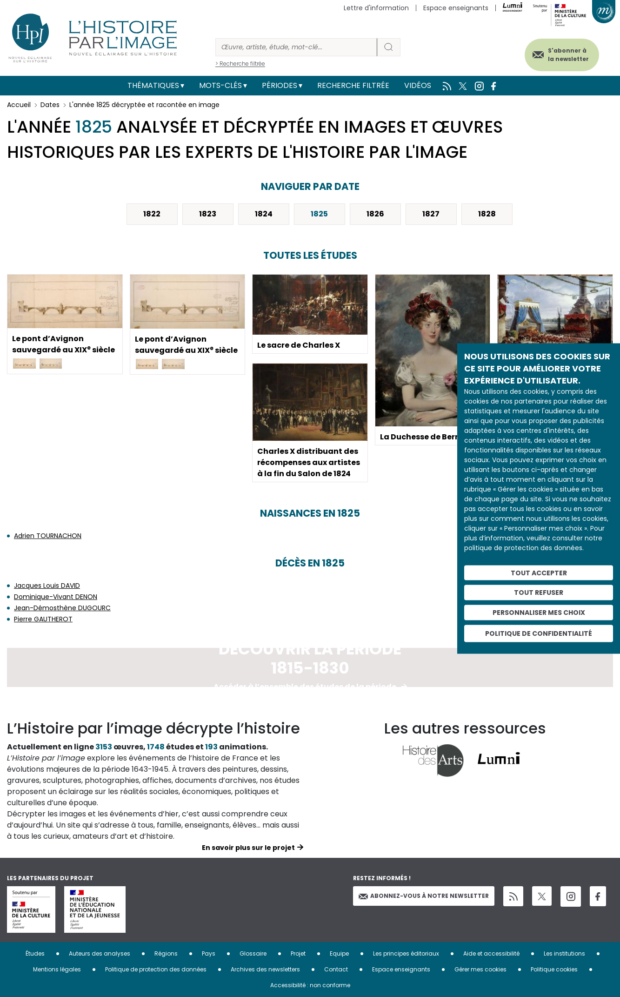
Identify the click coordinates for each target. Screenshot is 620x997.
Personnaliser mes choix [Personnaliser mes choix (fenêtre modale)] (539, 612)
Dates (50, 104)
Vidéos (417, 85)
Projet (298, 953)
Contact (336, 969)
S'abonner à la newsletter (568, 55)
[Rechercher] (296, 47)
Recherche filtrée (353, 85)
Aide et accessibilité (491, 953)
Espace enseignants (455, 8)
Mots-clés (220, 85)
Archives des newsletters (265, 969)
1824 (264, 214)
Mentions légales (57, 969)
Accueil (19, 104)
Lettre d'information (376, 8)
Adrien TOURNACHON (47, 535)
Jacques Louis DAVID (47, 585)
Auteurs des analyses (99, 953)
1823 (207, 214)
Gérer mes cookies (480, 969)
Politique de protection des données (156, 969)
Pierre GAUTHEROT (43, 619)
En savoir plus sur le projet (248, 847)
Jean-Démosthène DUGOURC (62, 608)
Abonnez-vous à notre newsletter (424, 896)
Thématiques (153, 85)
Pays (208, 953)
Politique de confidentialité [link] (538, 633)
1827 (431, 214)
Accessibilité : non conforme (310, 985)
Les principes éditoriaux (406, 953)
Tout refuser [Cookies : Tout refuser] (538, 592)
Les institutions (564, 953)
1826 (375, 214)
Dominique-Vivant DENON (55, 596)
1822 (151, 214)
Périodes (279, 85)
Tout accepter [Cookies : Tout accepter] (539, 572)
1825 (319, 214)
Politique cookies (554, 969)
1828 (487, 214)
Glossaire (253, 953)
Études (35, 953)
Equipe (339, 953)
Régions (166, 953)
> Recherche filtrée (240, 63)
